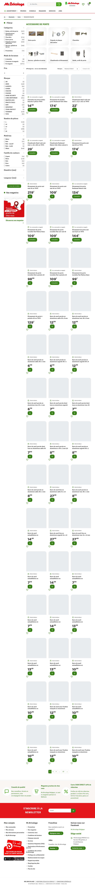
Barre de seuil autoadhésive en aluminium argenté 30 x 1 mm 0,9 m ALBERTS (80, 623)
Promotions (31, 827)
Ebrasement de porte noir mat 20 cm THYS (80, 144)
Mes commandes (11, 827)
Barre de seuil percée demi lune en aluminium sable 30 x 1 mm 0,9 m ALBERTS (37, 448)
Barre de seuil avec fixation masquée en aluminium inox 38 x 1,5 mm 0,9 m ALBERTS (59, 709)
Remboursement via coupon (36, 858)
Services (30, 841)
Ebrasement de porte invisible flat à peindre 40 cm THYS (36, 275)
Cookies (30, 866)
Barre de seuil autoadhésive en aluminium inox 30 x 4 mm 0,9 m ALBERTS (36, 579)
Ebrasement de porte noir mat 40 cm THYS (36, 187)
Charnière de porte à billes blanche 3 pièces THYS (36, 101)
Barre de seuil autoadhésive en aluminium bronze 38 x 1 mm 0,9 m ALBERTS (80, 666)
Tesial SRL (64, 883)
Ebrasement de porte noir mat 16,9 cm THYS (80, 231)
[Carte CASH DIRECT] (66, 791)
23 (63, 771)
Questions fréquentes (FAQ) (36, 844)
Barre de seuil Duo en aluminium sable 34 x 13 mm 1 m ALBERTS (58, 492)
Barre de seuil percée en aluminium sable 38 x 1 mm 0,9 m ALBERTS (36, 492)
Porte (19, 17)
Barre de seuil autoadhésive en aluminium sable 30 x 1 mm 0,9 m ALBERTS (59, 666)
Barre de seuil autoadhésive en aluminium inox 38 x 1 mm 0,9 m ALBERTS (36, 709)
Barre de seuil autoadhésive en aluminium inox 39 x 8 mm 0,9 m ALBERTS (58, 579)
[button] (88, 4)
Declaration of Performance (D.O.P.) (35, 847)
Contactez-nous (32, 833)
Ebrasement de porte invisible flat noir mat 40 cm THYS (58, 232)
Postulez (52, 848)
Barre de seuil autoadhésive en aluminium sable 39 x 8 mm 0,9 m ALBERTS (36, 536)
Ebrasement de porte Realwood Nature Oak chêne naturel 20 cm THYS (80, 188)
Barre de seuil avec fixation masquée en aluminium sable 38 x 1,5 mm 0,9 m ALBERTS (59, 753)
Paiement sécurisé (33, 838)
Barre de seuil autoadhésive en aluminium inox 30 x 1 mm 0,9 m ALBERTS (36, 666)
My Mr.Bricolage (10, 835)
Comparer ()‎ (86, 69)
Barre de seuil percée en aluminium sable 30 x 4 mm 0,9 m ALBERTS (36, 362)
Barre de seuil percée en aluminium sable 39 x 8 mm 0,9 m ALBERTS (59, 318)
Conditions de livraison (35, 835)
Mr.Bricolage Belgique (78, 829)
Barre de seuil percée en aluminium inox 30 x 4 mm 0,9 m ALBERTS (36, 405)
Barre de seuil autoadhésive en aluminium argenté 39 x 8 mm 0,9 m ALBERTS (58, 623)
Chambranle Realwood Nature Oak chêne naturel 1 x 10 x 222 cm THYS (59, 145)
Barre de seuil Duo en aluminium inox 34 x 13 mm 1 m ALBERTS (81, 535)
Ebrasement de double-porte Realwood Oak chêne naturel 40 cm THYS (58, 102)
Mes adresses (10, 830)
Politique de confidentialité (36, 855)
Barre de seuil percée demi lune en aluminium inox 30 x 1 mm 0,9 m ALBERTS (81, 405)
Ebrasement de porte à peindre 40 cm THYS (35, 317)
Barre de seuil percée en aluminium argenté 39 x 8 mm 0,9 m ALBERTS (80, 362)
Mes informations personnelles (15, 833)
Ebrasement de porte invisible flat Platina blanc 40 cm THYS (36, 232)
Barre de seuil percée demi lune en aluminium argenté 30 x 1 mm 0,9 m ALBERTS (59, 405)
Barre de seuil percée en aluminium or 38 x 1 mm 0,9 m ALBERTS (59, 448)
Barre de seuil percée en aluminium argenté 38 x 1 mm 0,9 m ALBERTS (80, 448)
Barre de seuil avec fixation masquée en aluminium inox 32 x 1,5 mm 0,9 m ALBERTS (81, 753)
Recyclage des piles (33, 863)
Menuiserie (11, 17)
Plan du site (31, 869)
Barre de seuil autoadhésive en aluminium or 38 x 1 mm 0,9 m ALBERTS (81, 709)
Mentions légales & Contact (45, 881)
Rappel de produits (33, 860)
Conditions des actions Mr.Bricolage (33, 851)
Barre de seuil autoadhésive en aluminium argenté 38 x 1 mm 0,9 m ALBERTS (36, 753)
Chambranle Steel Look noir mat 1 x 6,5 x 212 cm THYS (81, 101)
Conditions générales (64, 881)
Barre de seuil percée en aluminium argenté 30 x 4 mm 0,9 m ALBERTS (58, 362)
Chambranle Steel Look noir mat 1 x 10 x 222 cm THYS (37, 144)
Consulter (32, 110)
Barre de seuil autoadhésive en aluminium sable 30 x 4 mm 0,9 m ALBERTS (81, 579)
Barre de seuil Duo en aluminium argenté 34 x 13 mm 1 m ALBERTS (58, 535)
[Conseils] (6, 791)
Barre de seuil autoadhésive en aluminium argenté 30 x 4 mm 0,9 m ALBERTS (36, 623)
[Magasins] (36, 791)
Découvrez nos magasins (14, 220)
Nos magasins (32, 830)
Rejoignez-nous (55, 833)
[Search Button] (59, 4)
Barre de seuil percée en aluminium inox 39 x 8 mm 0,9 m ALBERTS (80, 318)
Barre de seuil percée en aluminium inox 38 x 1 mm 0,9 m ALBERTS (80, 492)
